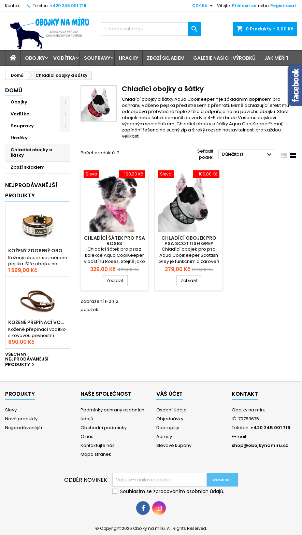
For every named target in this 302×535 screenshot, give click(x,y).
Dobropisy (167, 427)
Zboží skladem (166, 58)
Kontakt (13, 6)
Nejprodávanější (23, 427)
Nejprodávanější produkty (31, 190)
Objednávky (169, 419)
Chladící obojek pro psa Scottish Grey (188, 241)
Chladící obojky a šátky (32, 152)
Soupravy (97, 58)
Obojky (35, 58)
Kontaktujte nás (98, 445)
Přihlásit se (244, 6)
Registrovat (283, 6)
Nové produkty (21, 419)
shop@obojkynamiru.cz (260, 445)
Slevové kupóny (173, 445)
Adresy (164, 436)
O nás (87, 436)
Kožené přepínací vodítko (37, 322)
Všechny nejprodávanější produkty (26, 360)
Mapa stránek (96, 454)
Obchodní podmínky (104, 427)
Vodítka (64, 58)
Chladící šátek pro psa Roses (114, 241)
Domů (13, 90)
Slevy (11, 410)
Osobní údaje (171, 410)
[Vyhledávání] (151, 29)
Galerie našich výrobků (224, 58)
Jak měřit (276, 58)
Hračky (128, 58)
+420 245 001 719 (68, 6)
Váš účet (169, 394)
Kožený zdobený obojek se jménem (37, 250)
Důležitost (247, 155)
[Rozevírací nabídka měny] (203, 6)
